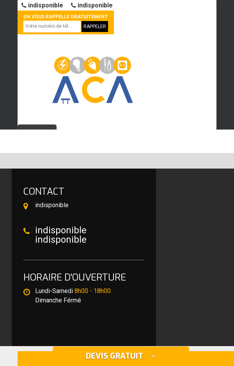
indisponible (42, 5)
